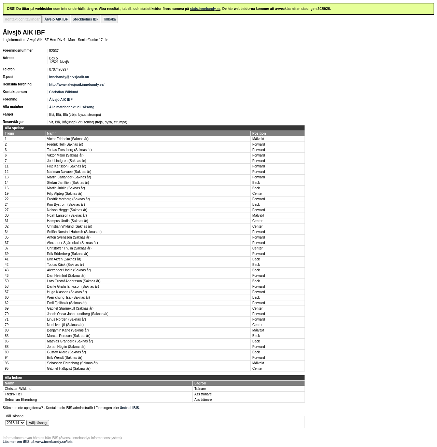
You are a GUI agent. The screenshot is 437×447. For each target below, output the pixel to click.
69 (7, 308)
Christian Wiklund (63, 92)
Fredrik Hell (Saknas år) (65, 144)
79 (7, 325)
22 (7, 199)
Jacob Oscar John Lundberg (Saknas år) (78, 314)
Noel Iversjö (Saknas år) (65, 325)
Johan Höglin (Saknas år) (66, 347)
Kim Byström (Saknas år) (66, 204)
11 (7, 166)
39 (7, 254)
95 (7, 363)
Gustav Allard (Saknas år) (66, 352)
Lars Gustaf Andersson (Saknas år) (73, 281)
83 (7, 336)
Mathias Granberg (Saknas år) (70, 341)
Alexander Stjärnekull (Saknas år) (72, 243)
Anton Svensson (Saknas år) (68, 237)
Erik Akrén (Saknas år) (64, 259)
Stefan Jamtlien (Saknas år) (68, 183)
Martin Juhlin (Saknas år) (66, 188)
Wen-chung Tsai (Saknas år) (68, 297)
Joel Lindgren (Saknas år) (66, 161)
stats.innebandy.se (205, 9)
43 (7, 270)
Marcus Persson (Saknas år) (68, 336)
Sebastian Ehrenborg (21, 400)
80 (7, 330)
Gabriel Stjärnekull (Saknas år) (70, 308)
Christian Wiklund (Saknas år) (69, 226)
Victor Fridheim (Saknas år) (68, 139)
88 (7, 347)
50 (7, 281)
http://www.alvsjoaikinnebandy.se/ (76, 84)
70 (7, 314)
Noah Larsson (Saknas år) (67, 215)
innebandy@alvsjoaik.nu (69, 77)
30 (7, 215)
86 (7, 341)
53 (7, 286)
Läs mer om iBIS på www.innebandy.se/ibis (38, 442)
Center (257, 193)
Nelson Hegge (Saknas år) (67, 210)
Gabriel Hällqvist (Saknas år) (68, 368)
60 (7, 297)
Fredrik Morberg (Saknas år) (68, 199)
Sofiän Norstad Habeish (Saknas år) (74, 232)
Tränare (200, 389)
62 (7, 303)
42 (7, 265)
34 (7, 232)
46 (7, 275)
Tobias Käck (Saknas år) (65, 265)
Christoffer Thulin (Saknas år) (69, 248)
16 (7, 188)
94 (7, 358)
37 (7, 243)
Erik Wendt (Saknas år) (64, 358)
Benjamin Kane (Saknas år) (68, 330)
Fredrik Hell (13, 394)
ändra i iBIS (129, 408)
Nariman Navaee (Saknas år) (69, 172)
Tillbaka (109, 19)
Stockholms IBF (86, 19)
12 (7, 172)
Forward (258, 144)
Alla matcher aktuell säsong (71, 107)
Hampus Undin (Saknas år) (67, 221)
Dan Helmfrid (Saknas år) (66, 275)
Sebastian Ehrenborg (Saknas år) (72, 363)
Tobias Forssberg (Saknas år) (69, 150)
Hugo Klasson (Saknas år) (67, 292)
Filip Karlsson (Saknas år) (66, 166)
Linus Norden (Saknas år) (66, 319)
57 (7, 292)
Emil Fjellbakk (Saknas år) (67, 303)
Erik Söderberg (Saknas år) (67, 254)
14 (7, 183)
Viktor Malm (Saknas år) (65, 155)
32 (7, 226)
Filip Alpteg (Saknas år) (64, 193)
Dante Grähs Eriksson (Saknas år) (73, 286)
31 (7, 221)
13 (7, 177)
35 (7, 237)
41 (7, 259)
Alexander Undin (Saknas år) (69, 270)
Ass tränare (203, 394)
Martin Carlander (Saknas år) (69, 177)
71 (7, 319)
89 (7, 352)
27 (7, 210)
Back (256, 183)
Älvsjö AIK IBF (56, 19)
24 (7, 204)
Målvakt (258, 139)
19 (7, 193)
